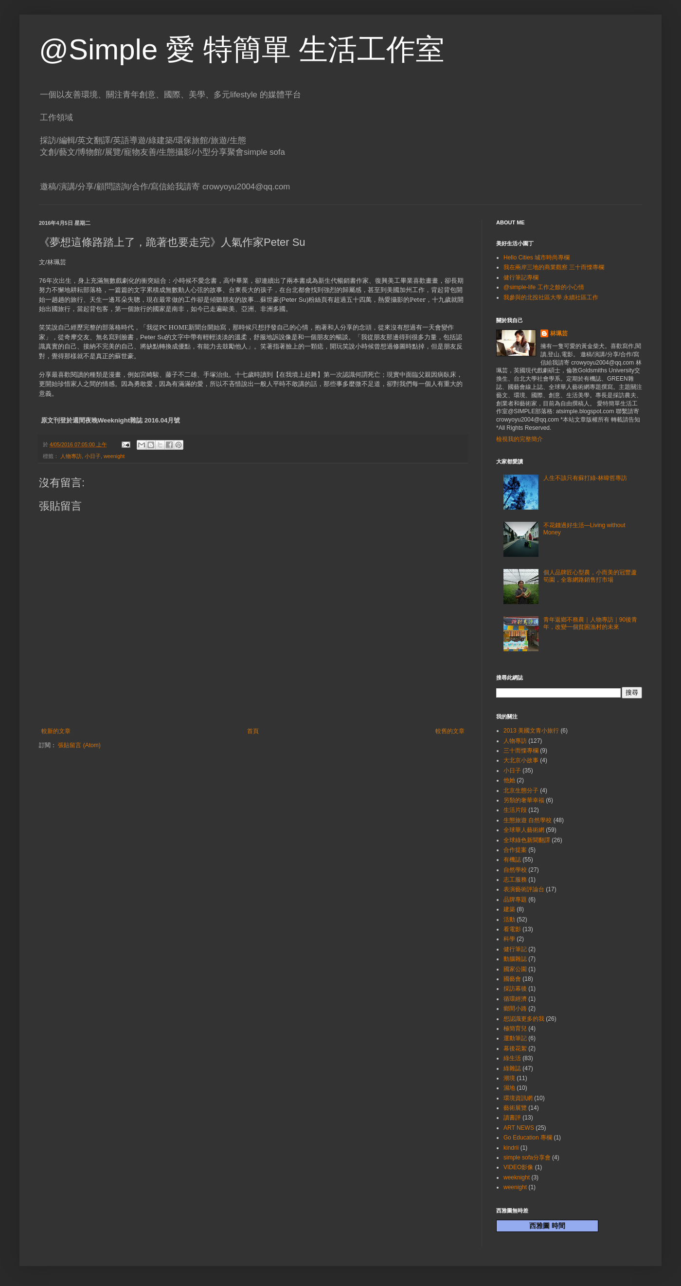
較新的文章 (56, 731)
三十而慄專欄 (520, 750)
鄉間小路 (515, 1008)
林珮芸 (559, 333)
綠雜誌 (512, 1068)
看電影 (512, 929)
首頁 (253, 731)
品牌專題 (515, 899)
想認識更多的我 (523, 1018)
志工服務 (515, 879)
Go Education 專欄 (527, 1137)
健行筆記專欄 (520, 277)
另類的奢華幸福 (523, 800)
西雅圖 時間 (547, 1226)
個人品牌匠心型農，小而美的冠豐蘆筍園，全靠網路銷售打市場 (590, 576)
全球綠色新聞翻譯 (526, 840)
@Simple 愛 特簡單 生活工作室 (242, 49)
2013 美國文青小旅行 (531, 730)
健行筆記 (515, 949)
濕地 (509, 1087)
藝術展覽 (515, 1107)
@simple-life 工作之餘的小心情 (543, 287)
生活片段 (515, 810)
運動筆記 (515, 1038)
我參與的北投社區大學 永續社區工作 (550, 297)
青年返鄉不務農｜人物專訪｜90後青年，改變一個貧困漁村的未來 (590, 623)
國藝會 (512, 978)
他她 (509, 780)
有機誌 (512, 859)
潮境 (509, 1078)
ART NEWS (518, 1127)
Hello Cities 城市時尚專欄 (536, 257)
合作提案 (515, 849)
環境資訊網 (518, 1098)
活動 (509, 919)
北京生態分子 (520, 790)
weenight (114, 456)
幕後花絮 (515, 1048)
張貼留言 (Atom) (79, 745)
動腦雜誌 (515, 958)
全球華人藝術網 (523, 830)
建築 (509, 909)
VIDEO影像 (518, 1167)
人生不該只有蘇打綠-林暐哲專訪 (585, 478)
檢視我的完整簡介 (519, 439)
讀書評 (512, 1117)
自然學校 (515, 869)
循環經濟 (515, 998)
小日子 (93, 456)
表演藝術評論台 (523, 889)
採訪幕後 (515, 988)
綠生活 (512, 1058)
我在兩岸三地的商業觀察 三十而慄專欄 (553, 267)
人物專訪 (71, 456)
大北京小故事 (520, 760)
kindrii (511, 1147)
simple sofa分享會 (527, 1157)
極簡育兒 (515, 1028)
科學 (509, 939)
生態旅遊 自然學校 (527, 820)
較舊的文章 (450, 731)
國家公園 (515, 969)
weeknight (516, 1177)
